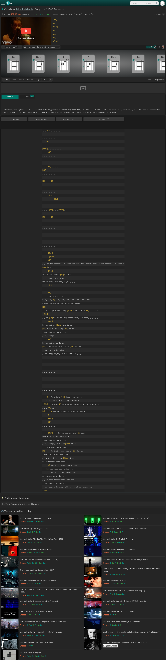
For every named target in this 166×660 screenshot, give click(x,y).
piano (14, 80)
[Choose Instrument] (50, 79)
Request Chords (110, 646)
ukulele (21, 80)
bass (45, 80)
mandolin (29, 80)
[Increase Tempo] (20, 47)
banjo (38, 80)
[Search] (156, 3)
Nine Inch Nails (24, 9)
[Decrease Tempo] (3, 47)
